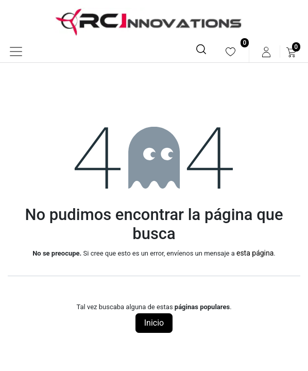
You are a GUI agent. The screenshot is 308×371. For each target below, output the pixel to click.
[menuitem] (230, 51)
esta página (254, 253)
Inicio (154, 323)
